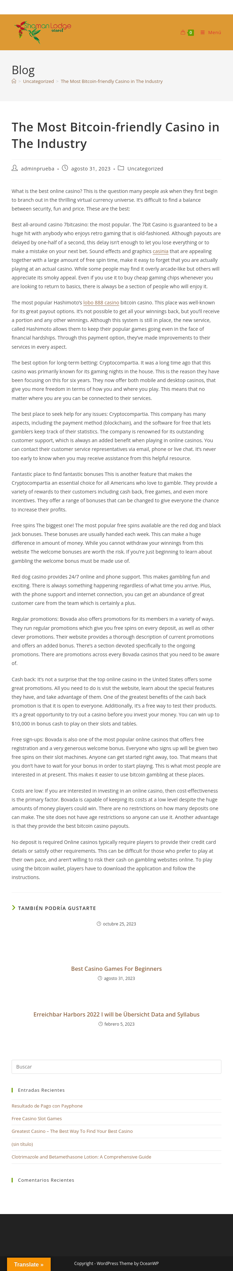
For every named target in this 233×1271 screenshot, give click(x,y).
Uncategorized (145, 168)
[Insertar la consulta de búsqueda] (116, 1067)
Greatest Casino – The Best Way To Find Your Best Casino (72, 1131)
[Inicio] (14, 81)
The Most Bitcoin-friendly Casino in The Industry (112, 81)
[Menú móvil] (208, 32)
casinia (161, 251)
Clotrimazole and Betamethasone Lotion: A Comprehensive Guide (81, 1157)
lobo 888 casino (101, 302)
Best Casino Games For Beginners (116, 969)
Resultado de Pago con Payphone (47, 1106)
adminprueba (38, 168)
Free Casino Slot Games (37, 1118)
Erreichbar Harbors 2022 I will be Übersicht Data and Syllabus (116, 1014)
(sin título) (22, 1144)
